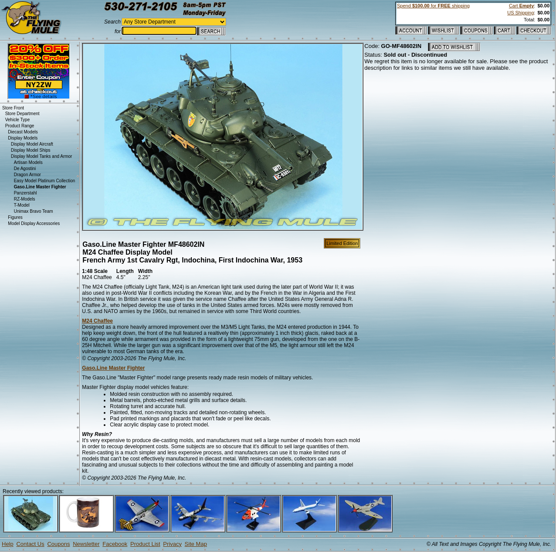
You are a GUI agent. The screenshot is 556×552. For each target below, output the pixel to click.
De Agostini (25, 168)
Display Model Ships (31, 150)
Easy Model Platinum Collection (44, 180)
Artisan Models (28, 162)
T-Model (22, 205)
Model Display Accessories (34, 223)
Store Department (22, 113)
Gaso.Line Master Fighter (113, 368)
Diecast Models (22, 131)
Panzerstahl (25, 193)
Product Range (19, 125)
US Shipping (520, 12)
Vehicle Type (17, 119)
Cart (521, 5)
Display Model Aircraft (32, 144)
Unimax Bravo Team (33, 211)
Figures (15, 217)
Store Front (13, 108)
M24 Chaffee (97, 321)
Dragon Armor (27, 174)
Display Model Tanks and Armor (41, 156)
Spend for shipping (433, 5)
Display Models (22, 138)
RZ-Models (24, 199)
